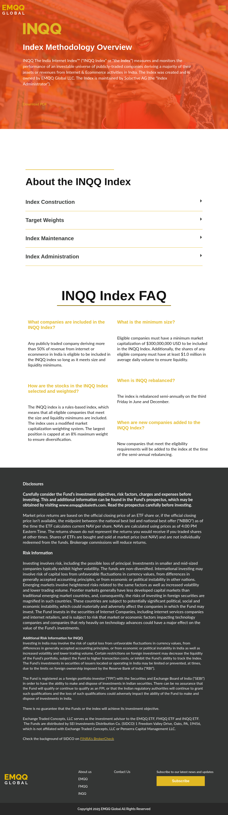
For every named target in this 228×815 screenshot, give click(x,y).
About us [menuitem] (84, 772)
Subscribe (180, 781)
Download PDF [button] (35, 104)
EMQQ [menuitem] (83, 779)
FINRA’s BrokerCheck (97, 738)
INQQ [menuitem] (82, 793)
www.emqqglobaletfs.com (82, 504)
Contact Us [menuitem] (122, 772)
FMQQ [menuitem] (82, 786)
